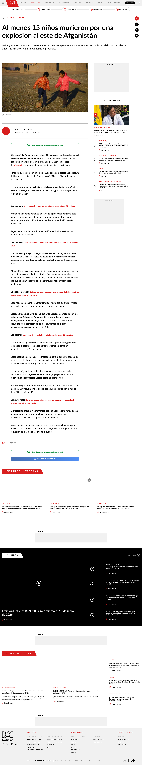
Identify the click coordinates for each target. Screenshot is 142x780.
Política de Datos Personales (64, 775)
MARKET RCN (122, 759)
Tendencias (89, 3)
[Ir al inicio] (13, 3)
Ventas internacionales (55, 757)
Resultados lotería (60, 697)
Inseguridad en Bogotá (107, 161)
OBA (48, 762)
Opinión (99, 3)
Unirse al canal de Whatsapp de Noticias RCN (45, 147)
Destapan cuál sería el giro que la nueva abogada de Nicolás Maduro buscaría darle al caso (70, 515)
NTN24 (73, 751)
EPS (110, 669)
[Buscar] (139, 3)
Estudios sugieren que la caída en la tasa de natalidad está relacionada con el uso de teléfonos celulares (21, 515)
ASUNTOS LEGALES (99, 754)
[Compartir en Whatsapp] (137, 37)
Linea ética (51, 759)
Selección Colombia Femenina (120, 707)
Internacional (37, 3)
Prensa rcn (31, 762)
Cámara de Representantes (104, 129)
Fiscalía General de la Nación (110, 192)
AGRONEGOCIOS (98, 757)
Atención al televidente (35, 754)
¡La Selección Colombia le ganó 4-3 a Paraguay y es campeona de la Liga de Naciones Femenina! (123, 713)
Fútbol (111, 689)
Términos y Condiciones (100, 775)
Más (133, 564)
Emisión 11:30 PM (131, 10)
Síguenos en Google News (45, 464)
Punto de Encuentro (112, 3)
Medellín (102, 146)
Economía (77, 3)
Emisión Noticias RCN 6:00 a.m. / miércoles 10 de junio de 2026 (37, 622)
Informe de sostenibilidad (56, 754)
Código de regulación (34, 757)
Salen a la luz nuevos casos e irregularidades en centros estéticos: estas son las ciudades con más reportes (123, 676)
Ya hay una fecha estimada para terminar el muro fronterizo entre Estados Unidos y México (116, 515)
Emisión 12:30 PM (70, 10)
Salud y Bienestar (64, 3)
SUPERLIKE (121, 757)
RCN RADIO (74, 757)
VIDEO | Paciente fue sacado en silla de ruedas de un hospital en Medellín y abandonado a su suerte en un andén (112, 150)
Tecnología (6, 509)
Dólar (101, 177)
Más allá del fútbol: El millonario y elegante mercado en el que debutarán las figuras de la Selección (124, 695)
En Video (13, 564)
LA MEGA (74, 767)
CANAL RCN (129, 3)
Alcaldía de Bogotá (9, 697)
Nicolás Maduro (56, 509)
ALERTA (73, 762)
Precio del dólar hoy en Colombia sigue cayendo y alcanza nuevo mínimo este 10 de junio (114, 181)
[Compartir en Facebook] (137, 25)
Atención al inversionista (32, 765)
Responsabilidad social (35, 751)
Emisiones (8, 10)
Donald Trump (102, 509)
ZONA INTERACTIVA (124, 754)
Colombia (24, 3)
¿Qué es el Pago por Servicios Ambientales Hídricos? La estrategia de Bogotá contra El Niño (24, 701)
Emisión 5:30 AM (39, 10)
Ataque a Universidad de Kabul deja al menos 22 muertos (51, 340)
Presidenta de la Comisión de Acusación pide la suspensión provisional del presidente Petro (110, 135)
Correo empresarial (34, 759)
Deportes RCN (50, 3)
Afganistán (13, 448)
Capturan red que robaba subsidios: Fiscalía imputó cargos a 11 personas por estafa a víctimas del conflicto (114, 197)
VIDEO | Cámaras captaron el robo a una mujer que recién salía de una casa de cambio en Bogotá (112, 166)
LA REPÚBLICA (97, 751)
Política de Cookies (83, 775)
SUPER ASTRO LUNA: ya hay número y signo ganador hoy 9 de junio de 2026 (73, 701)
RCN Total (75, 754)
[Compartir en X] (137, 31)
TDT (83, 751)
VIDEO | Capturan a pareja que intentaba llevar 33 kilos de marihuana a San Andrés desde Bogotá (122, 591)
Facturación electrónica (56, 751)
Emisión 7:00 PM (100, 10)
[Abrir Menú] (3, 3)
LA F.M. (73, 759)
